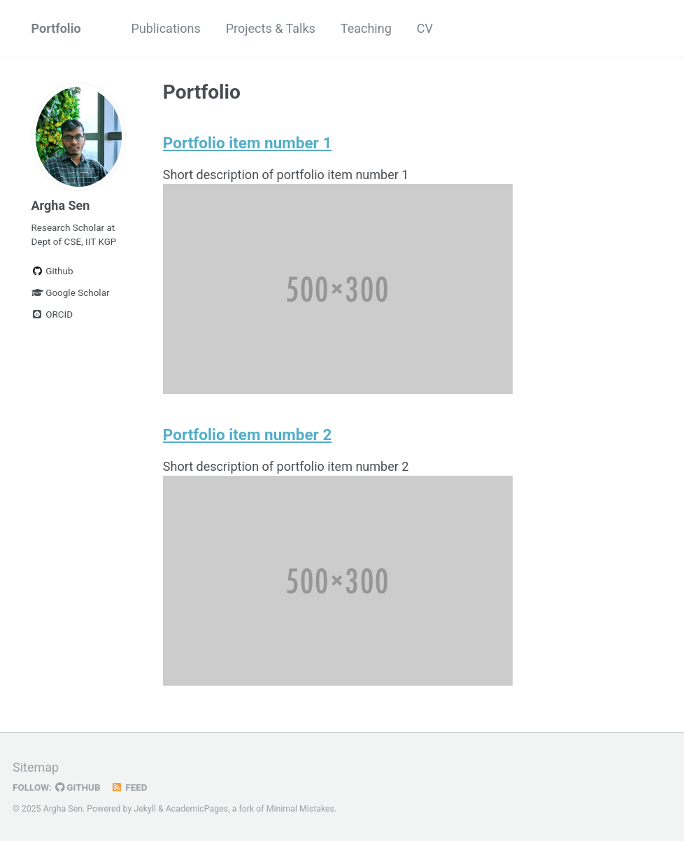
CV (425, 28)
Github (52, 270)
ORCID (52, 314)
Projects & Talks (270, 28)
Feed (129, 787)
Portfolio (56, 28)
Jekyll (145, 809)
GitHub (78, 787)
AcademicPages (197, 809)
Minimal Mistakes (300, 809)
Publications (166, 28)
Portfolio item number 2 (247, 434)
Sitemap (36, 767)
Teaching (366, 28)
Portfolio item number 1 (247, 143)
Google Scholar (70, 292)
